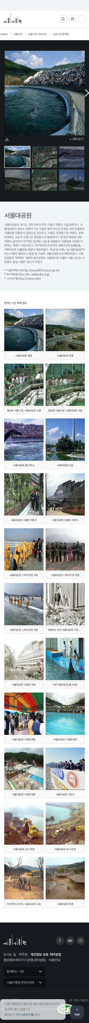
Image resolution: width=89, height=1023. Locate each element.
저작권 (23, 955)
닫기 (37, 1014)
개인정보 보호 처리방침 (45, 955)
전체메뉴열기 (82, 19)
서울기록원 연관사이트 (21, 982)
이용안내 (54, 960)
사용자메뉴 (72, 19)
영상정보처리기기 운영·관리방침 (24, 960)
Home (3, 34)
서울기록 (17, 34)
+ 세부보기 (76, 139)
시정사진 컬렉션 (61, 34)
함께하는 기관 (15, 972)
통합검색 (63, 19)
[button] (85, 93)
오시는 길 (9, 955)
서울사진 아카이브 (37, 34)
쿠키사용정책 (22, 1014)
